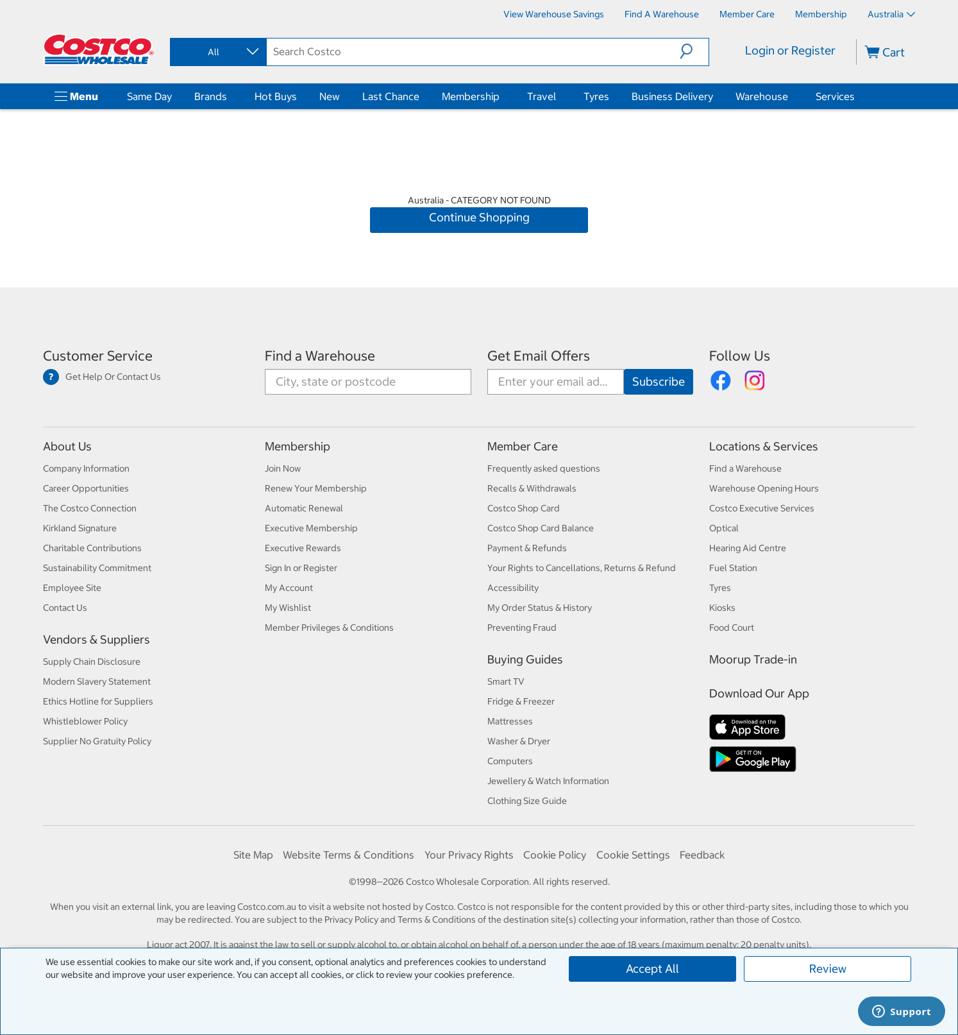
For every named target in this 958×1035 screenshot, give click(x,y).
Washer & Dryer (518, 741)
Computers (510, 761)
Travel (541, 96)
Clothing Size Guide (527, 801)
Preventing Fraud (522, 627)
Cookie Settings (633, 854)
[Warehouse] (790, 96)
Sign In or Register (301, 568)
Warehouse (761, 96)
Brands (210, 96)
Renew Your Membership (316, 488)
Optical (724, 528)
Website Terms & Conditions (348, 854)
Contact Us (65, 607)
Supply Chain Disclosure (91, 661)
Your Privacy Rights (469, 854)
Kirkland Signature (80, 528)
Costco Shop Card (523, 508)
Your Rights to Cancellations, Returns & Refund (581, 568)
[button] (694, 51)
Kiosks (722, 607)
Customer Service (98, 355)
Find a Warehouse (320, 355)
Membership (471, 96)
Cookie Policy (554, 854)
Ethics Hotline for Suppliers (98, 701)
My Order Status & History (539, 607)
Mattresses (510, 721)
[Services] (857, 96)
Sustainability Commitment (97, 568)
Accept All (652, 968)
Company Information (86, 468)
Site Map (253, 854)
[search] (473, 51)
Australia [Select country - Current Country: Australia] (891, 14)
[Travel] (558, 96)
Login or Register (790, 50)
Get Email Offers (538, 355)
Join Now (283, 468)
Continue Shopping (479, 217)
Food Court (731, 627)
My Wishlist (288, 607)
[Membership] (821, 14)
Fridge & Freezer (521, 701)
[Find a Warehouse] (662, 14)
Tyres (596, 96)
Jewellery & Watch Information (548, 781)
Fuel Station (733, 568)
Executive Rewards (303, 548)
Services (835, 96)
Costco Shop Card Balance (540, 528)
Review (827, 968)
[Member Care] (747, 14)
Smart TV (506, 681)
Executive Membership (311, 528)
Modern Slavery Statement (97, 681)
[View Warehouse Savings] (553, 14)
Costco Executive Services (761, 508)
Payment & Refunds (527, 548)
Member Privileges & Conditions (329, 627)
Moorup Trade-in (753, 659)
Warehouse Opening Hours (764, 488)
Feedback (702, 854)
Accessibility (513, 588)
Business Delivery (672, 96)
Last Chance (390, 96)
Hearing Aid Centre (747, 548)
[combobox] (217, 52)
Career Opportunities (86, 488)
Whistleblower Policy (85, 721)
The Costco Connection (90, 508)
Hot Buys (276, 96)
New (329, 96)
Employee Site (72, 588)
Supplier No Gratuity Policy (97, 741)
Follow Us (739, 355)
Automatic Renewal (304, 508)
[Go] (658, 382)
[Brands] (229, 96)
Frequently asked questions (543, 468)
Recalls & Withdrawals (531, 488)
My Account (289, 588)
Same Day (149, 96)
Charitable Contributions (92, 548)
